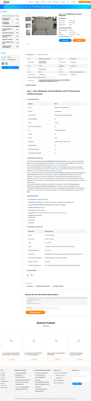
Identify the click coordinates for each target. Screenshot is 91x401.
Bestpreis (65, 40)
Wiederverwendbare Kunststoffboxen (10, 46)
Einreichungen (35, 312)
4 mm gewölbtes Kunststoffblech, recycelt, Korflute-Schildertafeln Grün (11, 354)
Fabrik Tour (3, 379)
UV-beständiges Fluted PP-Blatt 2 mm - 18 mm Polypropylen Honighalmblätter (33, 354)
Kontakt (10, 67)
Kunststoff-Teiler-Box (10, 39)
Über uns (3, 377)
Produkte (3, 375)
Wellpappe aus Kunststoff (10, 16)
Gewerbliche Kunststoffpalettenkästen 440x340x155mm (41, 389)
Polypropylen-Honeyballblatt (10, 23)
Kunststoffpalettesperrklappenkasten (10, 26)
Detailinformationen (30, 54)
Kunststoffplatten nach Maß (10, 43)
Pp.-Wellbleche (30, 286)
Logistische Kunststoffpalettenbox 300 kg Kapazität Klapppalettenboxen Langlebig (42, 382)
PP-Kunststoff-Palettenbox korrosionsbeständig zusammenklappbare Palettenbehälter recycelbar (41, 375)
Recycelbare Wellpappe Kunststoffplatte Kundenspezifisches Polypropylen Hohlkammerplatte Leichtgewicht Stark (22, 375)
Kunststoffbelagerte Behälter (10, 29)
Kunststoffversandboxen (10, 33)
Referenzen (84, 2)
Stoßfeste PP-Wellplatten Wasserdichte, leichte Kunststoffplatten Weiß (76, 354)
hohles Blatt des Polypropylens (10, 19)
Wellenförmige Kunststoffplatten (42, 286)
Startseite (3, 373)
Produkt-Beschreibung (42, 54)
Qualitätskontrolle (5, 381)
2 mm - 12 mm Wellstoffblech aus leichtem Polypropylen (22, 388)
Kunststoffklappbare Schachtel (10, 36)
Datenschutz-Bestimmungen (4, 386)
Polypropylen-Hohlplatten (58, 286)
